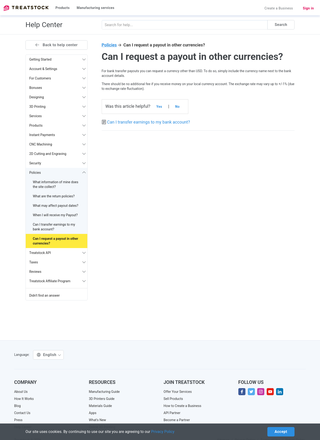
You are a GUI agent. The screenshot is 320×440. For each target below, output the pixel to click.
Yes (159, 106)
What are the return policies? (54, 196)
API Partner (172, 413)
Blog (17, 406)
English (49, 355)
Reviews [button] (57, 272)
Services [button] (57, 116)
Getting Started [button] (57, 59)
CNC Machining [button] (57, 144)
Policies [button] (57, 172)
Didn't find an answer (44, 295)
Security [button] (57, 163)
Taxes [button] (57, 262)
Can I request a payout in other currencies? (55, 241)
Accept (281, 431)
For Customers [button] (57, 78)
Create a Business (279, 8)
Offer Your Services (178, 392)
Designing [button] (57, 97)
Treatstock (26, 8)
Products (62, 8)
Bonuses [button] (57, 88)
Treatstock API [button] (57, 253)
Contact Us (22, 413)
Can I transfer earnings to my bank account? (54, 227)
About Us (21, 392)
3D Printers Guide (102, 399)
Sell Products (173, 399)
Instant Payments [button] (57, 135)
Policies (109, 44)
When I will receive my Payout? (55, 215)
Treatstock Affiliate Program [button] (57, 281)
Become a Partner (177, 420)
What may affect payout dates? (55, 206)
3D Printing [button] (57, 106)
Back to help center (56, 45)
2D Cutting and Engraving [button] (57, 154)
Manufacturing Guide (104, 392)
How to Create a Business (182, 406)
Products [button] (57, 125)
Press (18, 420)
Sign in (308, 8)
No (177, 106)
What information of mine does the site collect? (55, 184)
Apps (93, 413)
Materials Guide (100, 406)
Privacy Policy (163, 431)
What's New (97, 420)
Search (281, 24)
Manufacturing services (95, 8)
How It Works (24, 399)
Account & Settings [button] (57, 69)
